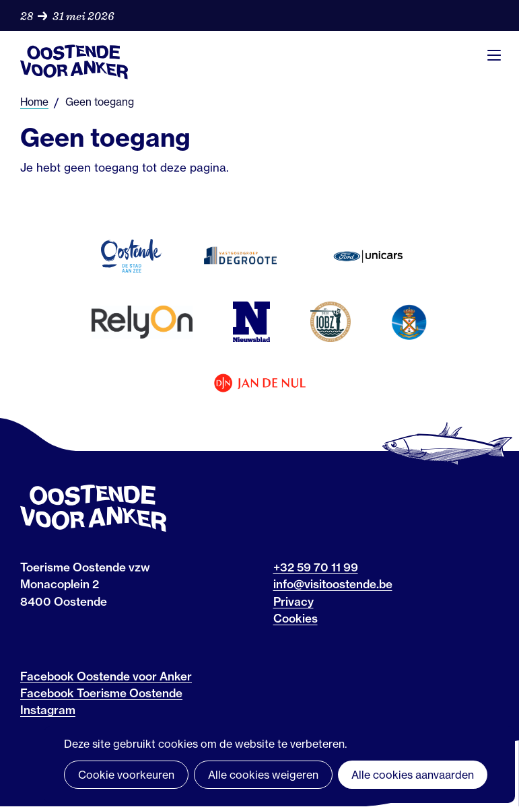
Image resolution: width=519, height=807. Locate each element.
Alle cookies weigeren (263, 774)
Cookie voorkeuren (126, 774)
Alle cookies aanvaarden (412, 774)
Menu (494, 55)
